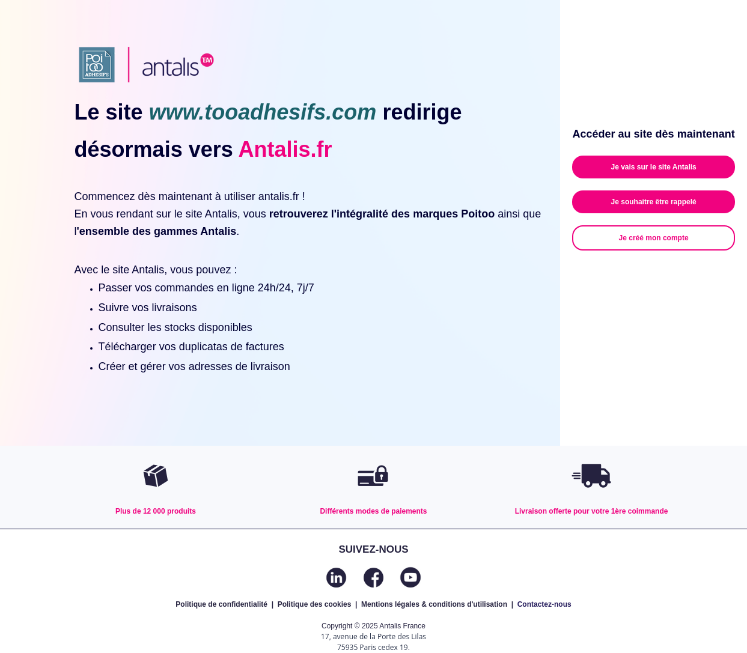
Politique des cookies (315, 604)
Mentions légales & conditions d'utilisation (434, 604)
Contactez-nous (544, 604)
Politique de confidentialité (221, 604)
